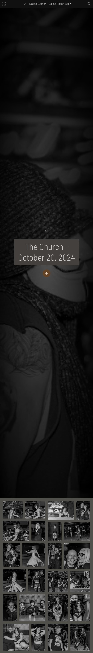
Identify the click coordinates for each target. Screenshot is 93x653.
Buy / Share (11, 505)
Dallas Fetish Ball (58, 3)
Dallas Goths (37, 3)
